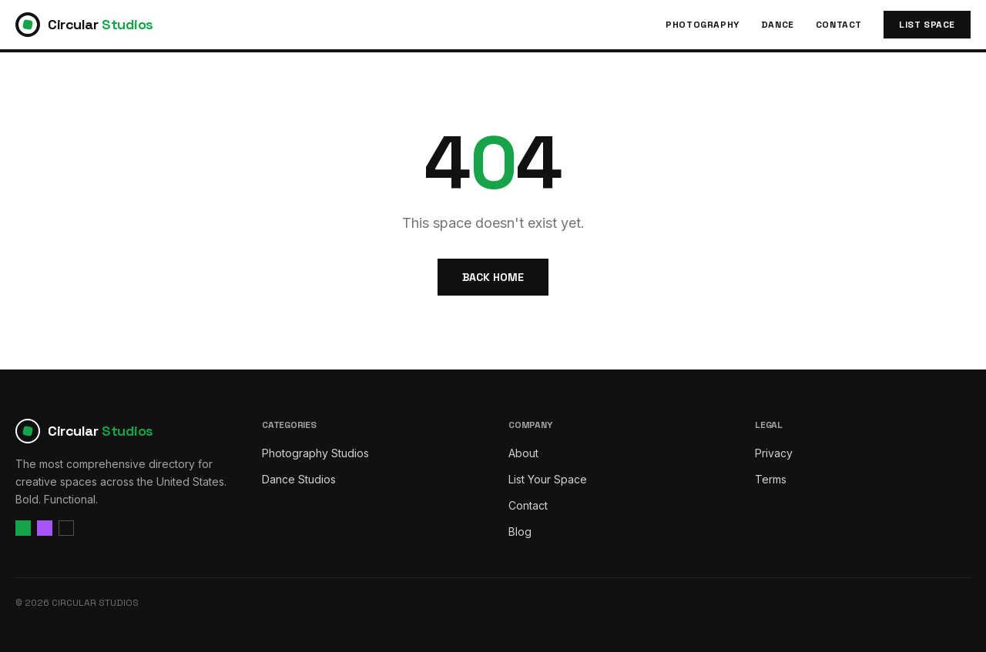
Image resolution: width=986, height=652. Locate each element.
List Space (927, 24)
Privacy (774, 453)
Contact (839, 24)
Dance (777, 24)
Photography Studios (315, 453)
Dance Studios (299, 479)
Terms (770, 479)
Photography (703, 24)
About (523, 453)
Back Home (493, 277)
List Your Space (547, 479)
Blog (520, 531)
